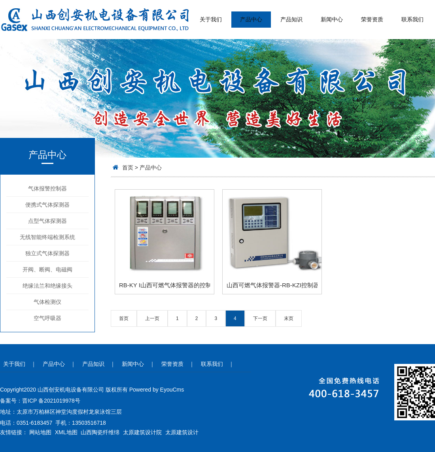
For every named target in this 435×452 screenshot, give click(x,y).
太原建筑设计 (182, 432)
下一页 (260, 318)
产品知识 (291, 19)
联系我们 (412, 19)
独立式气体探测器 (47, 253)
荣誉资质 (372, 19)
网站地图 (40, 432)
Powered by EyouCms (156, 389)
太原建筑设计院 (142, 432)
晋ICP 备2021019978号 (51, 400)
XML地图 (66, 432)
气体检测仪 (47, 302)
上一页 (152, 318)
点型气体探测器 (47, 221)
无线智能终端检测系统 (47, 237)
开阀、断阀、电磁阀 (47, 269)
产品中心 (251, 19)
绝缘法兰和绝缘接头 (47, 285)
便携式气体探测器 (47, 205)
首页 (127, 167)
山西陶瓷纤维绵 (100, 432)
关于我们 (211, 19)
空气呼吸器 (47, 318)
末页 (288, 318)
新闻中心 (332, 19)
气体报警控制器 (47, 188)
